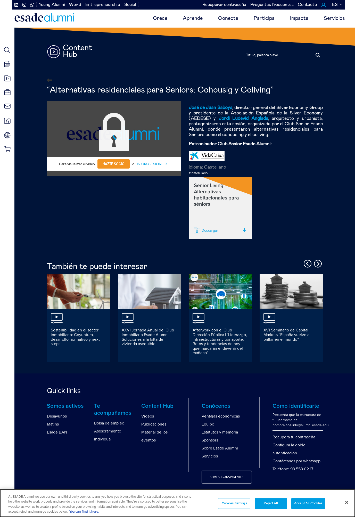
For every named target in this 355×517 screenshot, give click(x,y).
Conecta (228, 18)
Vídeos (147, 416)
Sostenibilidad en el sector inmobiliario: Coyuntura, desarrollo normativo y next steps (75, 337)
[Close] (346, 502)
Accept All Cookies (308, 503)
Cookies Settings (234, 503)
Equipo (208, 424)
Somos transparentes (227, 477)
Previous (307, 263)
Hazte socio (114, 164)
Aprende (193, 18)
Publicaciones (153, 424)
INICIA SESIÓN (149, 164)
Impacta (299, 18)
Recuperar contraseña (224, 5)
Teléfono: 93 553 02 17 (293, 469)
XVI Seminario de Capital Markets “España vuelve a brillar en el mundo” (286, 335)
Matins (53, 424)
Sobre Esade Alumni (220, 448)
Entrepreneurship (102, 5)
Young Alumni (52, 5)
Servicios (334, 18)
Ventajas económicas (221, 416)
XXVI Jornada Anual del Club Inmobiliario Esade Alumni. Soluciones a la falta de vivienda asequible (148, 337)
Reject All (271, 503)
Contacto (307, 5)
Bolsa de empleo (109, 423)
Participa (264, 18)
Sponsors (210, 440)
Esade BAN (57, 432)
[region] (177, 503)
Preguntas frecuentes (272, 5)
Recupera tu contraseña (294, 437)
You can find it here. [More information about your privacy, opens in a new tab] (84, 511)
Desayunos (57, 416)
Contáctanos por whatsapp (296, 461)
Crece (160, 18)
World (75, 5)
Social (130, 5)
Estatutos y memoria (220, 432)
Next (317, 263)
